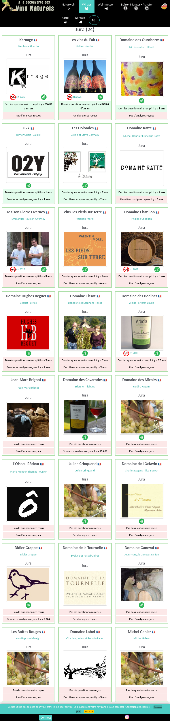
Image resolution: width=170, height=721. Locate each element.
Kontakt (80, 20)
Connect (46, 717)
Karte (65, 20)
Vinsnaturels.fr (29, 5)
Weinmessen (106, 7)
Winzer (86, 7)
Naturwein (69, 7)
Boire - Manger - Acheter (137, 7)
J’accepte (89, 711)
